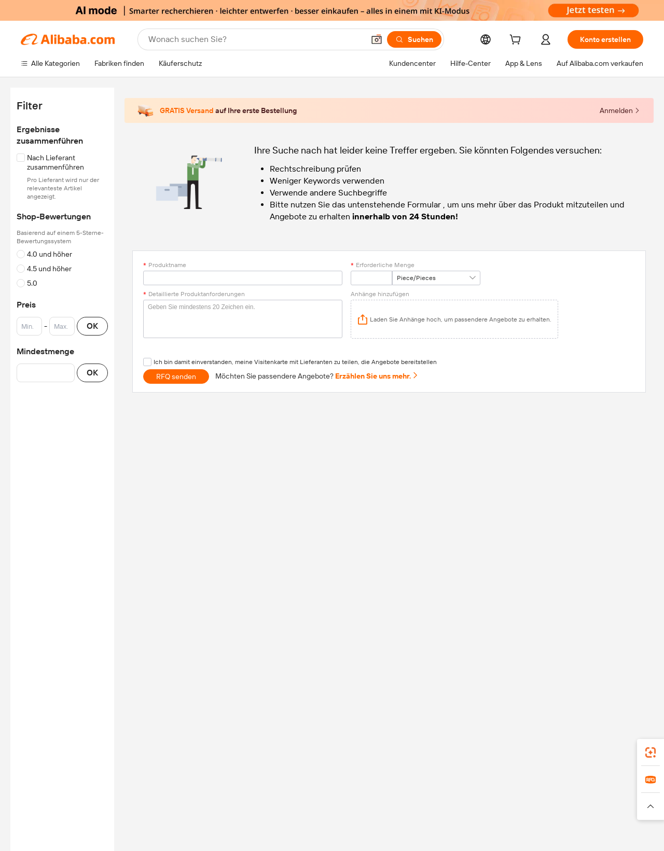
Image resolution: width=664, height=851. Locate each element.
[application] (454, 319)
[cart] (517, 41)
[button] (376, 39)
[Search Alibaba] (255, 39)
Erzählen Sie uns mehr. (377, 376)
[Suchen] (414, 39)
